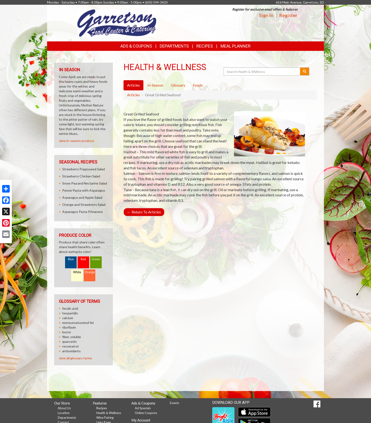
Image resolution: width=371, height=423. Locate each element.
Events (174, 403)
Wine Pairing (105, 417)
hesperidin (70, 313)
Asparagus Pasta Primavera (82, 212)
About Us (64, 408)
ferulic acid (70, 308)
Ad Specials (143, 408)
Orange (89, 272)
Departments (67, 417)
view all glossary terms (75, 358)
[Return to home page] (116, 23)
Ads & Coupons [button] (136, 46)
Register (288, 15)
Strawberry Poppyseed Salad (83, 169)
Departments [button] (174, 46)
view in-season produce (76, 141)
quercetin (69, 341)
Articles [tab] (133, 85)
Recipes (204, 46)
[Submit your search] (304, 71)
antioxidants (71, 351)
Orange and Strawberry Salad (84, 205)
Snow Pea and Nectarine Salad (84, 183)
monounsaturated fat (78, 323)
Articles (133, 95)
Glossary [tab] (178, 85)
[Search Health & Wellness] (262, 71)
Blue (71, 259)
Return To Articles (144, 212)
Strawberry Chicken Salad (81, 176)
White (77, 272)
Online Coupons (146, 413)
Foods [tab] (198, 85)
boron (66, 332)
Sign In (266, 15)
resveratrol (70, 346)
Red (83, 259)
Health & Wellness (108, 413)
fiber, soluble (71, 337)
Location (64, 413)
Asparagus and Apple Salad (82, 197)
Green (96, 259)
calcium (67, 318)
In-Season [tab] (155, 85)
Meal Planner (236, 46)
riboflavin (69, 327)
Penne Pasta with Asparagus (83, 190)
